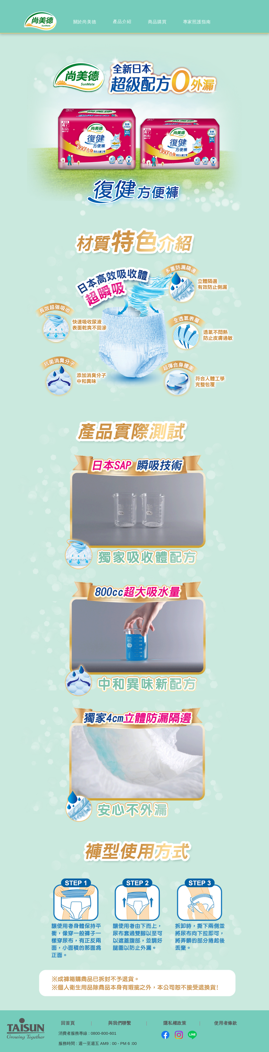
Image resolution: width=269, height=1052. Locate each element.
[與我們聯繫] (120, 1023)
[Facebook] (165, 1035)
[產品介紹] (122, 21)
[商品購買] (158, 21)
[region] (85, 22)
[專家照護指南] (197, 21)
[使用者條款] (226, 1023)
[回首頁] (68, 1023)
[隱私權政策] (175, 1023)
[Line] (192, 1035)
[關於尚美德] (85, 21)
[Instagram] (178, 1035)
